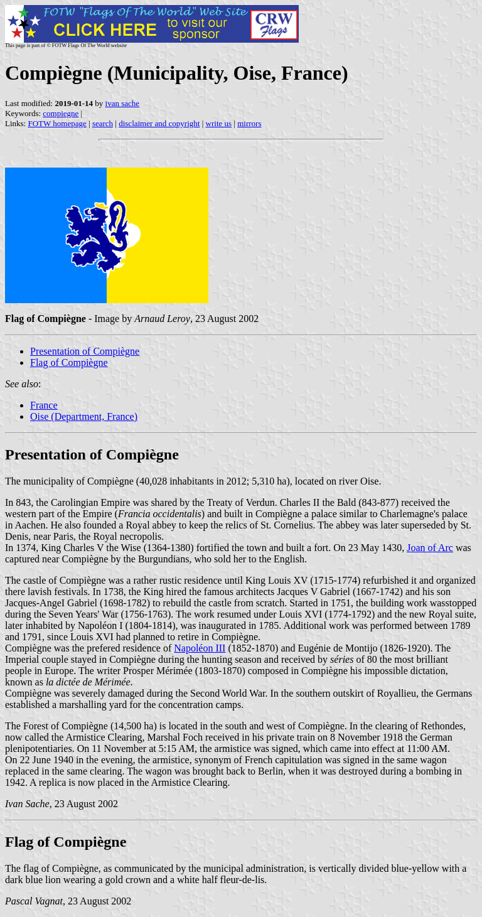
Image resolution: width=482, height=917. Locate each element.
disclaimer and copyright (159, 123)
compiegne (60, 113)
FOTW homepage (57, 123)
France (44, 405)
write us (219, 123)
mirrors (249, 123)
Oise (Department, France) (83, 416)
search (102, 123)
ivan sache (122, 103)
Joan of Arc (430, 547)
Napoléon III (199, 648)
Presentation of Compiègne (84, 351)
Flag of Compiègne (69, 362)
